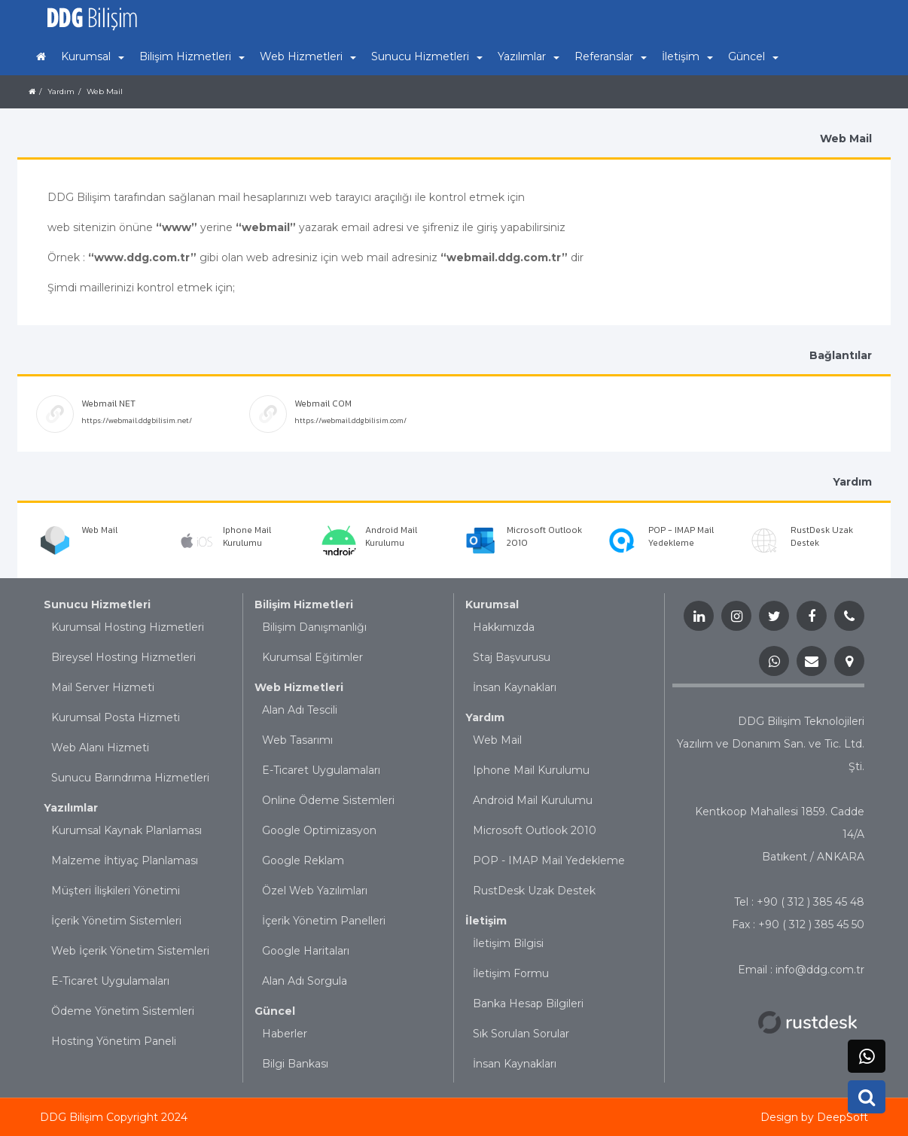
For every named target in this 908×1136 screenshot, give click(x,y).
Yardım (61, 91)
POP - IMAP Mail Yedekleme (549, 860)
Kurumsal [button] (92, 56)
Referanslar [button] (610, 56)
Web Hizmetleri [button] (308, 56)
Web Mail (105, 91)
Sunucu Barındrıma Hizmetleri (130, 777)
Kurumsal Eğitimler (312, 657)
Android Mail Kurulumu (533, 800)
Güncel (274, 1011)
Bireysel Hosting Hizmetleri (123, 657)
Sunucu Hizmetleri (97, 604)
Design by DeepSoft (814, 1117)
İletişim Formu (511, 973)
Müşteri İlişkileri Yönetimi (115, 890)
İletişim (486, 920)
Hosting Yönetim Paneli (113, 1041)
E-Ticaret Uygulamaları (110, 981)
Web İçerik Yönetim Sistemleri (130, 951)
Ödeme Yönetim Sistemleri (122, 1011)
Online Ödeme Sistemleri (328, 800)
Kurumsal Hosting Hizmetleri (127, 627)
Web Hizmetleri (298, 687)
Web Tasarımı (297, 740)
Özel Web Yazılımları (314, 890)
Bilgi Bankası (295, 1064)
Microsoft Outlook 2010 (534, 830)
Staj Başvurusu (511, 657)
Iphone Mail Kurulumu (531, 770)
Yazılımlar (71, 808)
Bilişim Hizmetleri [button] (192, 56)
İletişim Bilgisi (508, 943)
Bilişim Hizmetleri (303, 604)
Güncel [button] (753, 56)
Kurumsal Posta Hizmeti (115, 717)
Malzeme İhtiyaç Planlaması (124, 860)
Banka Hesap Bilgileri (528, 1003)
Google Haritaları (305, 951)
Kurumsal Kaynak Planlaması (126, 830)
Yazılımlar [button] (528, 56)
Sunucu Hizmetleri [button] (427, 56)
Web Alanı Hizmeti (100, 747)
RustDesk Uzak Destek (534, 890)
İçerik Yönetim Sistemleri (116, 920)
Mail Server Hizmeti (102, 687)
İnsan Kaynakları (514, 687)
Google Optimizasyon (319, 830)
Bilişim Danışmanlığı (314, 627)
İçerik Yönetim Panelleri (323, 920)
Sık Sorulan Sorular (521, 1033)
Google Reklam (303, 860)
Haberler (284, 1033)
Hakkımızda (504, 627)
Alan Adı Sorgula (304, 981)
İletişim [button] (687, 56)
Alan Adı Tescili (299, 710)
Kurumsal (492, 604)
